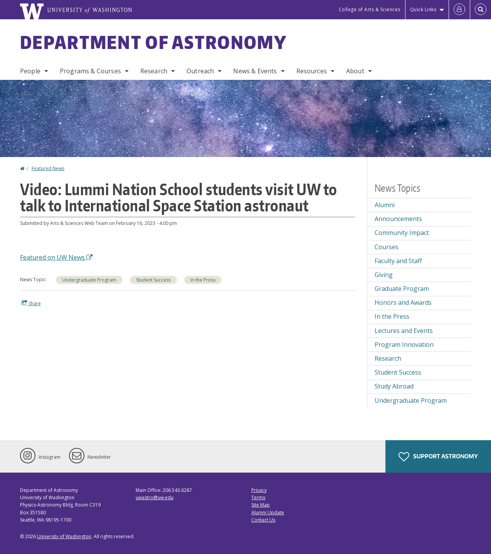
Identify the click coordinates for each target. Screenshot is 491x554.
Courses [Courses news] (387, 247)
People (30, 71)
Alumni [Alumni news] (385, 205)
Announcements (398, 219)
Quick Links (423, 9)
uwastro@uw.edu (154, 497)
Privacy (259, 490)
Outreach (200, 71)
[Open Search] (480, 9)
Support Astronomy (438, 456)
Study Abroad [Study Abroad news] (394, 386)
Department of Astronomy (153, 42)
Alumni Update (267, 512)
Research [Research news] (388, 358)
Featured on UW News (56, 257)
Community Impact (402, 232)
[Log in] (459, 9)
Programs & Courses (90, 71)
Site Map (260, 505)
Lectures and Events (404, 330)
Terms (258, 497)
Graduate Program (402, 288)
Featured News (48, 168)
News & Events (255, 71)
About (355, 71)
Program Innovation (404, 344)
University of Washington (64, 536)
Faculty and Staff (398, 261)
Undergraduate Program (89, 280)
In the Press (202, 280)
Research (153, 71)
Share (31, 303)
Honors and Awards (403, 302)
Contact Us (263, 520)
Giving (384, 274)
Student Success (153, 280)
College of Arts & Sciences (369, 9)
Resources (311, 71)
